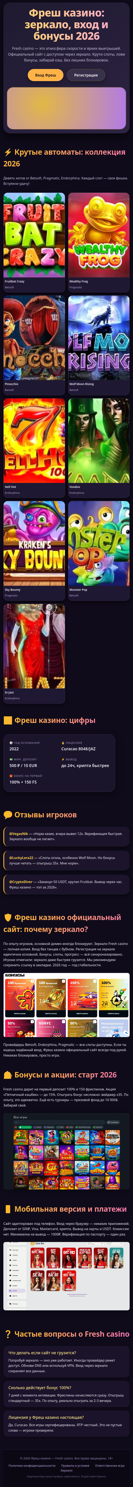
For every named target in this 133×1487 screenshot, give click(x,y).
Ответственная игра (110, 1466)
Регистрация (86, 75)
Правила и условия (75, 1466)
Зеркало (66, 1470)
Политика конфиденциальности (32, 1466)
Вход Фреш (45, 75)
